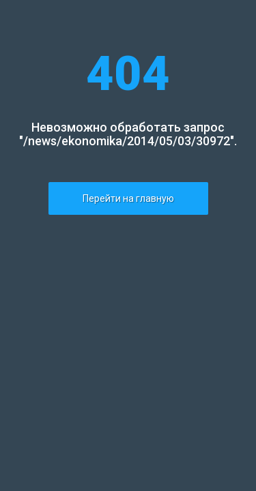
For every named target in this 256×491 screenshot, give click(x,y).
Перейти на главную (128, 198)
